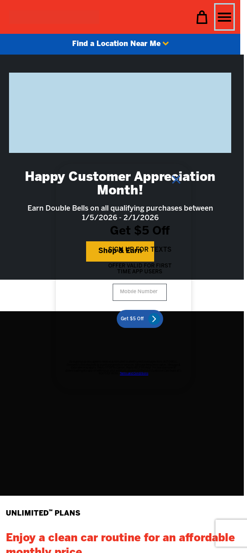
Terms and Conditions (134, 374)
